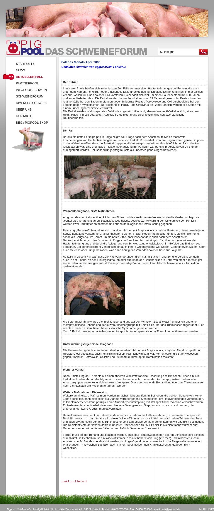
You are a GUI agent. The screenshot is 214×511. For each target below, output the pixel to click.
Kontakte (24, 116)
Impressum (206, 509)
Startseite (25, 63)
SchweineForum (30, 96)
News (20, 70)
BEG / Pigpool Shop (32, 122)
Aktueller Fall (29, 77)
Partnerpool (27, 83)
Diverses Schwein (31, 103)
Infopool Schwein (31, 90)
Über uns (24, 109)
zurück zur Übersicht (74, 481)
